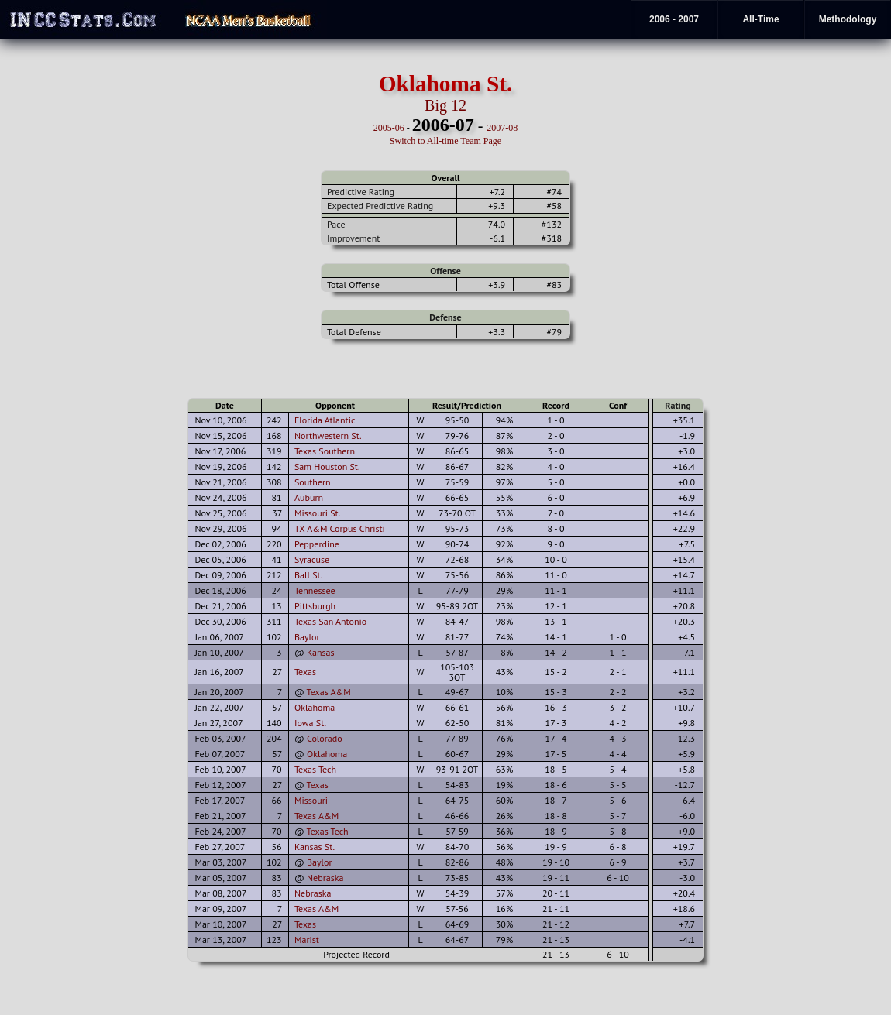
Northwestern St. (328, 435)
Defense (445, 317)
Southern (312, 482)
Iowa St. (310, 723)
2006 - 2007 (674, 19)
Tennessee (314, 590)
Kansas (321, 652)
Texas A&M (329, 692)
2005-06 (388, 127)
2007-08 (502, 127)
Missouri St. (317, 513)
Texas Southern (324, 451)
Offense (445, 270)
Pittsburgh (314, 606)
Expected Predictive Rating (380, 205)
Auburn (308, 497)
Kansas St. (314, 846)
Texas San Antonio (330, 621)
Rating (678, 405)
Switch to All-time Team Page (445, 140)
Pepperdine (316, 544)
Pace (336, 224)
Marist (306, 939)
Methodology (848, 19)
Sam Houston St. (327, 466)
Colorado (324, 738)
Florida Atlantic (324, 420)
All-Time (760, 19)
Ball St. (308, 575)
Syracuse (311, 559)
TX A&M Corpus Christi (339, 528)
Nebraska (325, 877)
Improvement (353, 238)
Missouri (311, 800)
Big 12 (445, 105)
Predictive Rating (360, 191)
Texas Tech (315, 769)
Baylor (307, 637)
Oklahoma (314, 707)
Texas (305, 671)
